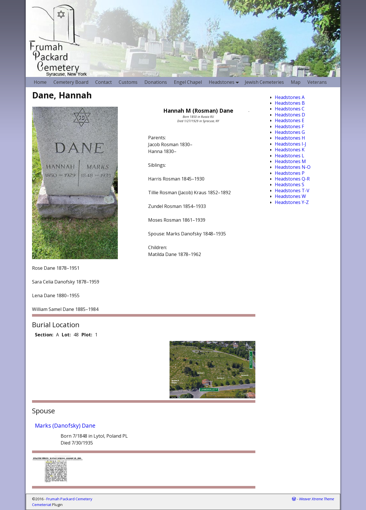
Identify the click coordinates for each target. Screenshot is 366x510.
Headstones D (290, 115)
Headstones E (289, 120)
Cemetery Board (70, 82)
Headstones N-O (293, 167)
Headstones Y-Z (292, 202)
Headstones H (290, 138)
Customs (128, 82)
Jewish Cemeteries (264, 82)
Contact (103, 82)
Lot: (66, 335)
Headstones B (290, 103)
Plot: (86, 335)
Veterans (317, 82)
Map (296, 82)
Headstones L (289, 155)
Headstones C (290, 109)
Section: (44, 335)
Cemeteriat (41, 504)
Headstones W (290, 196)
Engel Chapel (188, 82)
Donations (155, 82)
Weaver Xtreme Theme (316, 498)
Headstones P (290, 173)
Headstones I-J (290, 144)
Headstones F (289, 126)
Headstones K (290, 149)
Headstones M (290, 161)
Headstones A (290, 97)
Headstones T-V (292, 190)
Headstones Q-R (292, 179)
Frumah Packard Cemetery (69, 498)
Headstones (225, 82)
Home (40, 82)
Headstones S (289, 184)
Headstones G (290, 132)
